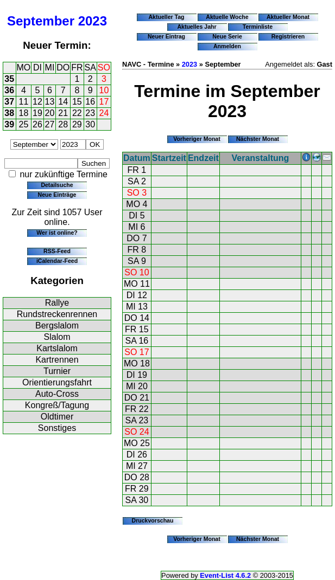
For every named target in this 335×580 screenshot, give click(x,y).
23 (90, 113)
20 (50, 113)
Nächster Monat (257, 139)
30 (90, 124)
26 (37, 124)
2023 (92, 21)
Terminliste (258, 26)
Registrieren (288, 36)
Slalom (57, 336)
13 (50, 101)
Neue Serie (227, 36)
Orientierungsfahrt (57, 382)
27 (50, 124)
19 (37, 113)
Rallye (57, 302)
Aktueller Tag (166, 17)
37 (9, 101)
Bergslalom (57, 325)
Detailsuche (57, 185)
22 (77, 113)
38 (9, 113)
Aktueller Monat (288, 17)
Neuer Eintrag (166, 36)
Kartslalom (57, 348)
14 (63, 101)
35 (9, 78)
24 (104, 113)
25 (24, 124)
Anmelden (227, 46)
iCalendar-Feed (57, 260)
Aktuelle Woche (227, 17)
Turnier (57, 371)
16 (90, 101)
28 (63, 124)
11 (24, 101)
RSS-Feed (57, 251)
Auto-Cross (57, 393)
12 (37, 101)
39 (9, 124)
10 (104, 90)
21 (63, 113)
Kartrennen (56, 359)
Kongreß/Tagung (57, 405)
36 (9, 90)
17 (104, 101)
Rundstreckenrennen (57, 314)
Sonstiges (57, 428)
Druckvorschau (153, 520)
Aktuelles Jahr (196, 26)
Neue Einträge (57, 194)
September (40, 21)
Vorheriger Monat (196, 139)
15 (77, 101)
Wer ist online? (56, 232)
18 (24, 113)
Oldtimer (57, 416)
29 (77, 124)
